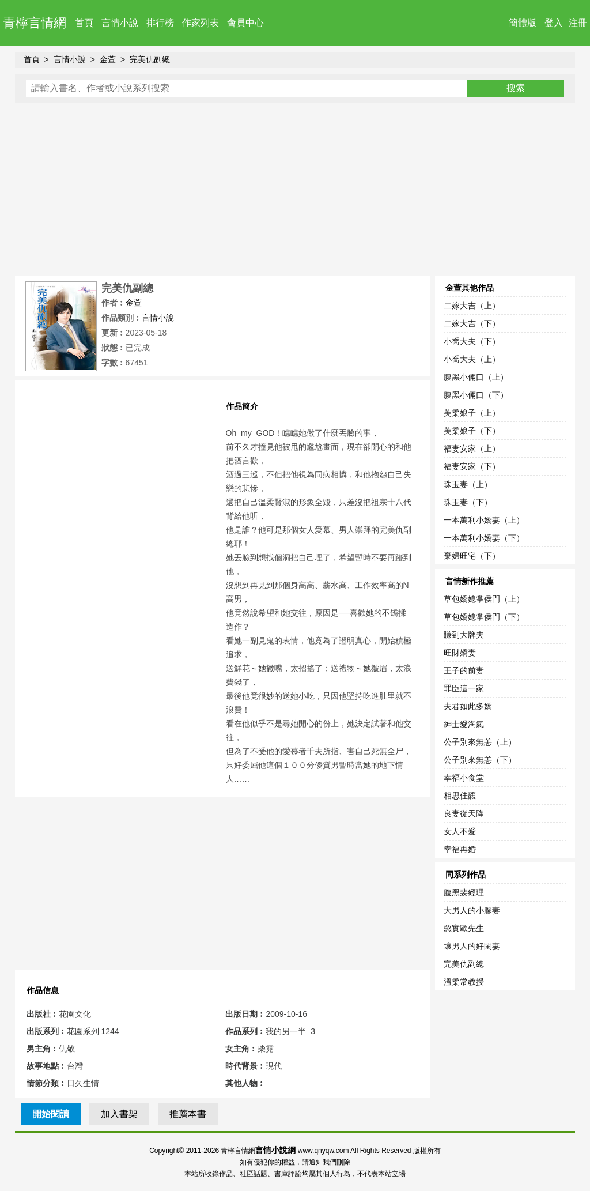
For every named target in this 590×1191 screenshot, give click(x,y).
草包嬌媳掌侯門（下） (484, 616)
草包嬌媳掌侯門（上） (484, 599)
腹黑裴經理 (464, 892)
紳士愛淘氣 (464, 724)
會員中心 (245, 23)
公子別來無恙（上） (480, 742)
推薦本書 (187, 1114)
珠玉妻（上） (468, 484)
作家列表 (200, 23)
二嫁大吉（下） (472, 323)
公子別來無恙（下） (480, 759)
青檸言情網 (34, 23)
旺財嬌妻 (460, 652)
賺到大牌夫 (464, 634)
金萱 (108, 59)
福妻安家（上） (472, 448)
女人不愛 (460, 831)
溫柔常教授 (464, 981)
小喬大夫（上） (472, 359)
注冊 (578, 23)
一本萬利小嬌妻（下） (484, 537)
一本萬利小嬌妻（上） (484, 520)
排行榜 (160, 23)
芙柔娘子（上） (472, 412)
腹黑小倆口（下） (476, 394)
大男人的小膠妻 (472, 910)
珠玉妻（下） (468, 502)
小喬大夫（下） (472, 341)
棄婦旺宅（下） (472, 555)
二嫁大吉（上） (472, 305)
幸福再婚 (460, 849)
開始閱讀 (50, 1114)
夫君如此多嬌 (468, 706)
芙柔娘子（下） (472, 430)
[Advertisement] (295, 189)
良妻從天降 (464, 813)
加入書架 (119, 1114)
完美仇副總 (150, 59)
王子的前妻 (464, 670)
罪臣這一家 (464, 688)
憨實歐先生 (464, 928)
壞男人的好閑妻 (472, 946)
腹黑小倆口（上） (476, 377)
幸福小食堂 (464, 777)
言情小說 (119, 23)
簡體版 (522, 23)
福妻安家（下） (472, 466)
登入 (553, 23)
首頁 (84, 23)
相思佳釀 (460, 795)
